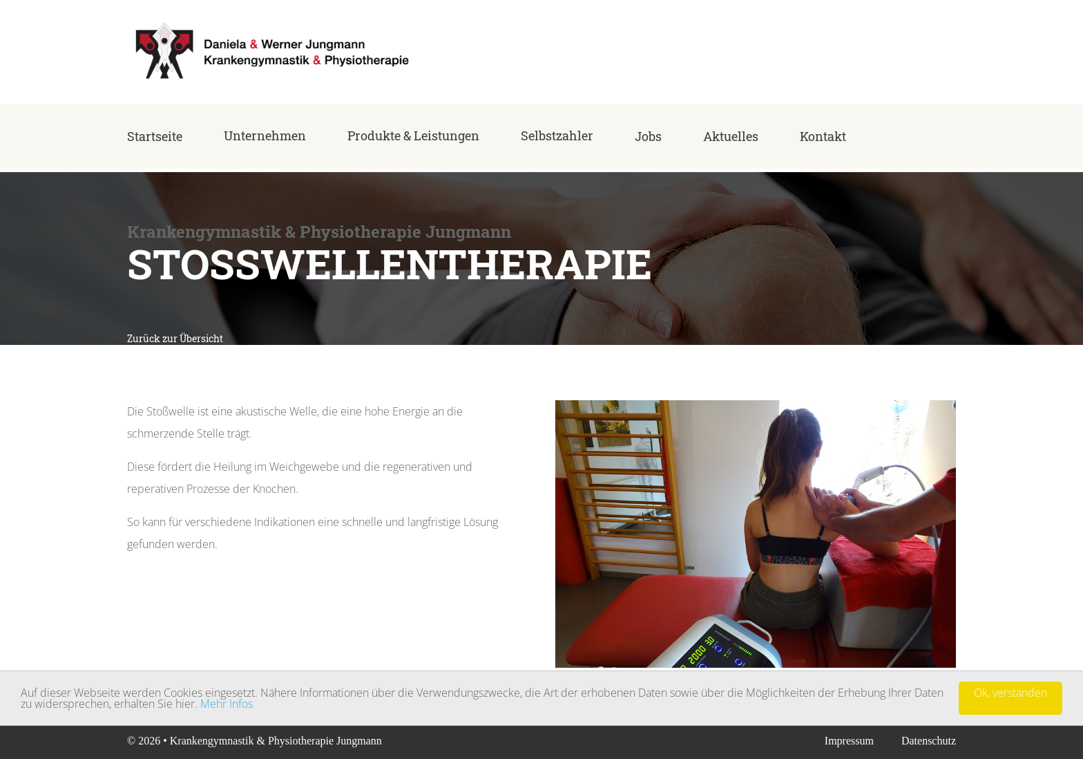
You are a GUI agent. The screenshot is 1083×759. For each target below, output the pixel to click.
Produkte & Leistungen (413, 135)
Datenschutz (928, 741)
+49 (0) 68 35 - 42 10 (908, 57)
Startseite (154, 136)
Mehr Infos (226, 704)
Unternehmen (265, 135)
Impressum (849, 741)
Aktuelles (730, 136)
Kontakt (823, 136)
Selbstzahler (557, 135)
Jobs (648, 136)
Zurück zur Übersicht (175, 338)
